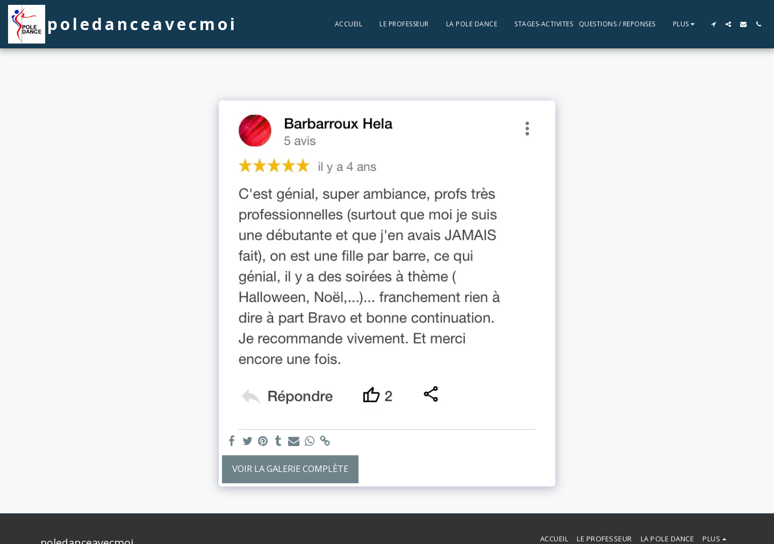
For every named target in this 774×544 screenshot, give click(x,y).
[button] (713, 24)
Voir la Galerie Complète (290, 468)
